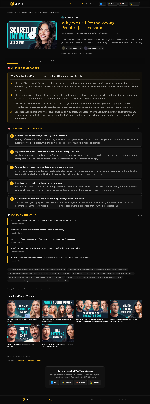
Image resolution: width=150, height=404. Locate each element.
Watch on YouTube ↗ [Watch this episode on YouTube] (85, 53)
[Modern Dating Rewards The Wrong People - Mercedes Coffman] (126, 311)
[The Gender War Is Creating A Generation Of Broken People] (58, 311)
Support (117, 400)
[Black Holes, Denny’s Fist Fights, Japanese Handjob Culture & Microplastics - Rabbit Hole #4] (92, 311)
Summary (12, 61)
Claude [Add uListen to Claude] (123, 4)
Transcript (26, 61)
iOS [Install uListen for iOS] (102, 4)
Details (54, 61)
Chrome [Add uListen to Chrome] (134, 4)
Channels (94, 400)
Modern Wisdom (14, 12)
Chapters (41, 61)
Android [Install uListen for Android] (112, 4)
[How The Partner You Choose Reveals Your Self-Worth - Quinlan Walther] (58, 335)
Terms (109, 400)
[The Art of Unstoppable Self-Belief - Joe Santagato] (24, 335)
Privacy (103, 400)
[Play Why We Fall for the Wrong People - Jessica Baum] (32, 35)
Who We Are (91, 4)
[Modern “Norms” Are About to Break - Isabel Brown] (24, 311)
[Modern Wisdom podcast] (101, 17)
